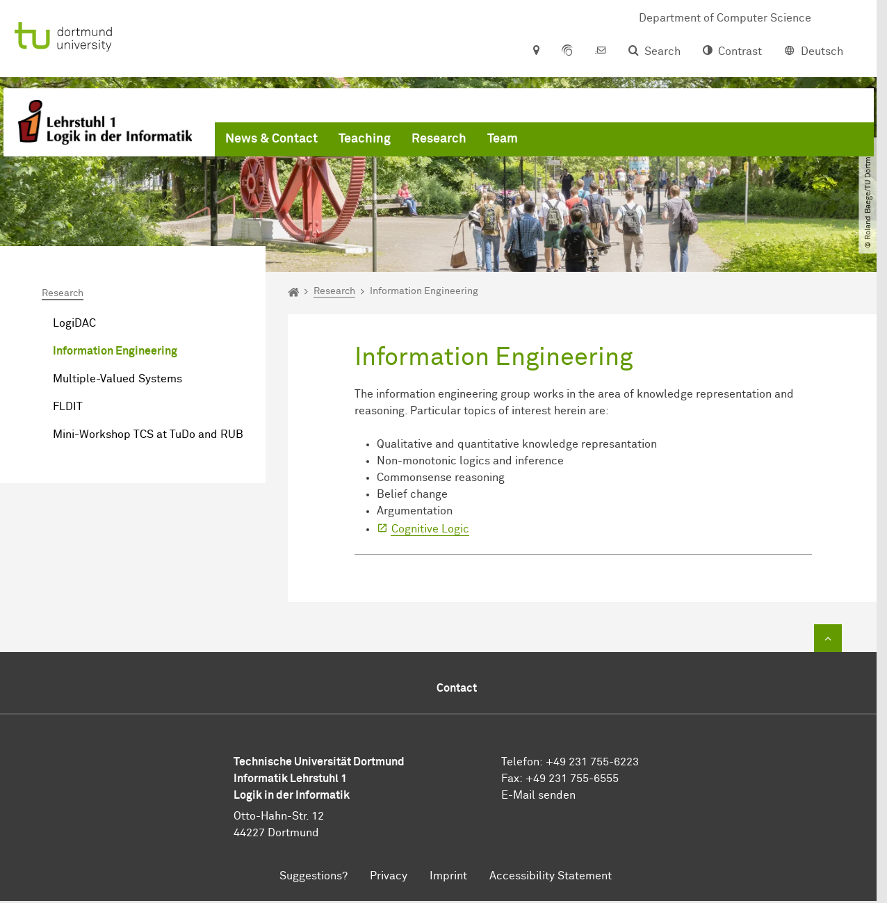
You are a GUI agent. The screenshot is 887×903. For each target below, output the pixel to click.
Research (439, 139)
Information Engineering (115, 351)
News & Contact (271, 139)
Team (502, 139)
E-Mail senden (538, 795)
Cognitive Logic (430, 529)
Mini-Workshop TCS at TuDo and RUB (148, 434)
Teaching (365, 139)
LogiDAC (74, 323)
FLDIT (68, 406)
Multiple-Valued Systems (117, 378)
